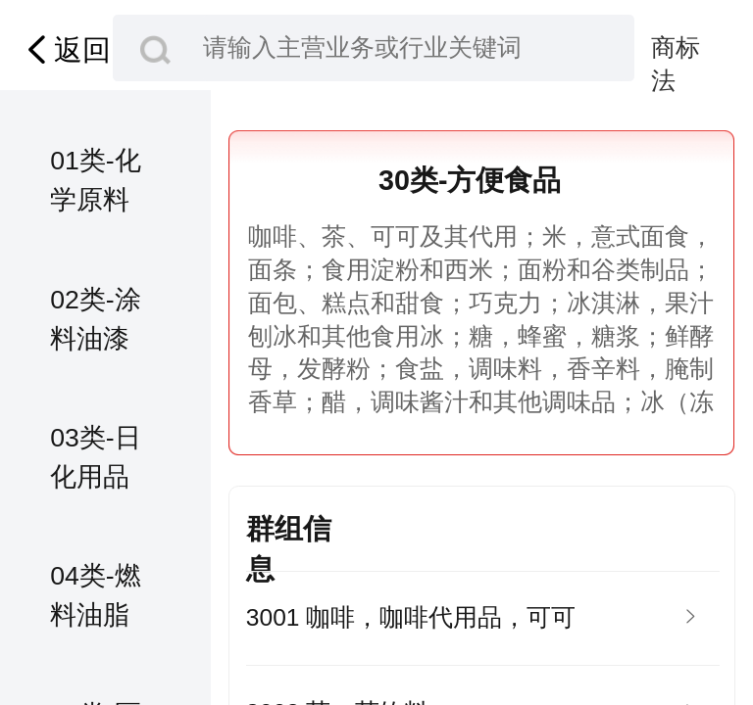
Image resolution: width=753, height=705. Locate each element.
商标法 (675, 49)
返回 (65, 49)
